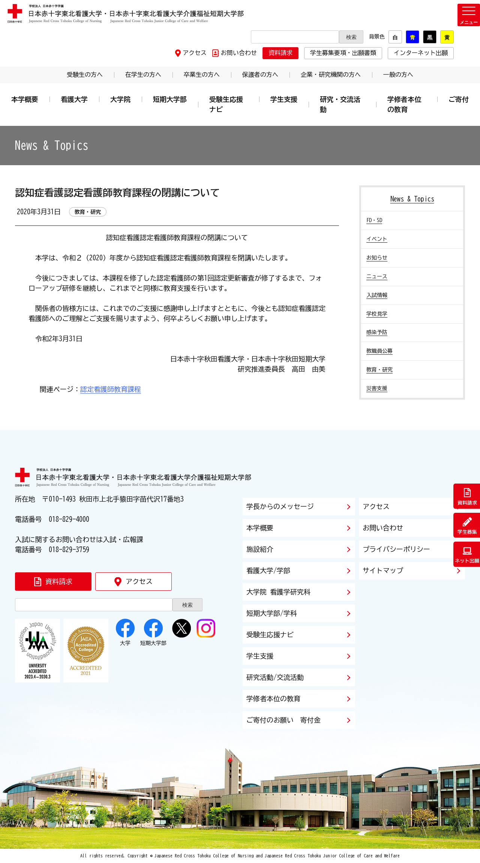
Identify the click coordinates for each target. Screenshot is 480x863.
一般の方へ (398, 75)
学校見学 (376, 314)
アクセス (195, 53)
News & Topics (412, 199)
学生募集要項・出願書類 (343, 53)
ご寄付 (458, 99)
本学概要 (24, 99)
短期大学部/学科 (271, 613)
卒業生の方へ (202, 75)
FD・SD (374, 220)
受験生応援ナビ (226, 104)
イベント (376, 239)
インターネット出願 (421, 53)
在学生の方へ (143, 75)
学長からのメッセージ (280, 506)
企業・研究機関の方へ (331, 75)
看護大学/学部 (268, 570)
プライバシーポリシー (396, 549)
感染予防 (376, 332)
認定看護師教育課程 (110, 389)
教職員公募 (379, 351)
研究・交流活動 (340, 104)
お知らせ (376, 257)
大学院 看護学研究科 (278, 591)
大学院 (120, 99)
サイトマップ (383, 570)
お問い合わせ (239, 53)
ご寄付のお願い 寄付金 (283, 720)
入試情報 (376, 295)
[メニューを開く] (469, 15)
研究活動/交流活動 (275, 677)
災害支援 (376, 388)
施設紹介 (259, 549)
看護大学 (74, 99)
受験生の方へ (85, 75)
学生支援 (283, 99)
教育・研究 (379, 369)
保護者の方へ (260, 75)
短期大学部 (170, 99)
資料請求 (280, 53)
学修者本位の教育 (404, 104)
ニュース (376, 276)
